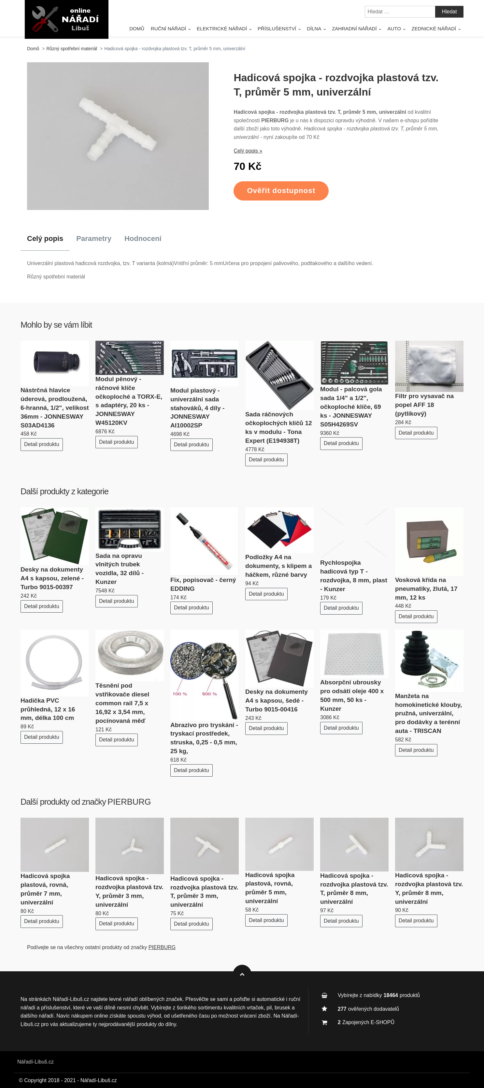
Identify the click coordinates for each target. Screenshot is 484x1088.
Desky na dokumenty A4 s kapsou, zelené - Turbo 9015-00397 (52, 578)
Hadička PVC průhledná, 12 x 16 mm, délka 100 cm (48, 709)
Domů (136, 28)
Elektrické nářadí (222, 28)
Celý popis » (248, 151)
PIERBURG (129, 801)
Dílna (314, 28)
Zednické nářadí (434, 28)
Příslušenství (277, 28)
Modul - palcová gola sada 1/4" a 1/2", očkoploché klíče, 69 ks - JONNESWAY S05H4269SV (351, 407)
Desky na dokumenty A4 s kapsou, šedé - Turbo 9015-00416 (276, 700)
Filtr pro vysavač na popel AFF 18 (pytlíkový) (424, 405)
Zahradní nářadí (354, 28)
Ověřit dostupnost (281, 190)
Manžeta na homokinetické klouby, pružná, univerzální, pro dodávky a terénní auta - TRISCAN (428, 714)
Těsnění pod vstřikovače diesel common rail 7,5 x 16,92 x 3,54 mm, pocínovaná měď (122, 703)
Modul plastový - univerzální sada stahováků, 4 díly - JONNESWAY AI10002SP (197, 408)
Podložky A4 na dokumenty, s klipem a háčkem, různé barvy (278, 566)
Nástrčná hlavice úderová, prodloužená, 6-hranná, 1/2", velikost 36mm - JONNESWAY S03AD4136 (55, 408)
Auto (394, 28)
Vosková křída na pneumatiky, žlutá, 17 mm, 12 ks (426, 588)
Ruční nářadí (168, 28)
